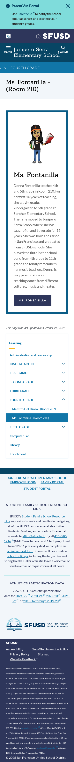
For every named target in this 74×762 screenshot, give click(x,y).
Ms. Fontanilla (32, 300)
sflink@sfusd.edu (35, 536)
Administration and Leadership (31, 355)
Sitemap (43, 654)
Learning (15, 343)
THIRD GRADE (20, 391)
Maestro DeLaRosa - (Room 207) (34, 409)
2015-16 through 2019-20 (42, 601)
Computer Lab (19, 436)
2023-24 (38, 596)
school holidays (17, 556)
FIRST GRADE (19, 373)
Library (15, 445)
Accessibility (14, 649)
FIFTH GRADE (20, 427)
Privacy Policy (20, 654)
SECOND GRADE (22, 382)
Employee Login (23, 482)
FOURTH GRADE (25, 68)
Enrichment (18, 454)
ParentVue (26, 14)
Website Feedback (24, 659)
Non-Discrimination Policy (50, 649)
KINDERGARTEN (22, 364)
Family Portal (52, 482)
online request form (20, 551)
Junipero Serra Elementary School (37, 478)
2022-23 (53, 596)
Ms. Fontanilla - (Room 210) (30, 418)
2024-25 (22, 596)
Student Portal (37, 488)
